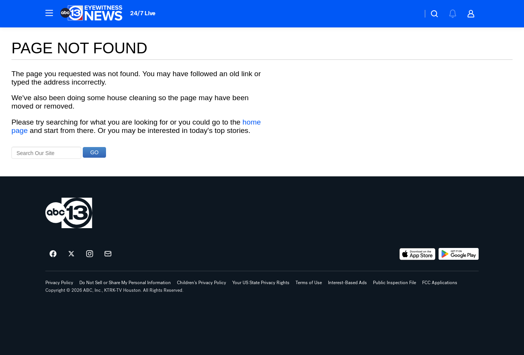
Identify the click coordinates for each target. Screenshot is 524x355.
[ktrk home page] (68, 213)
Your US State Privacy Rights (260, 282)
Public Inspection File (394, 282)
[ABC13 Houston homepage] (91, 13)
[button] (49, 13)
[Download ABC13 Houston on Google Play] (459, 254)
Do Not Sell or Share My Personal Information (125, 282)
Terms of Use (309, 282)
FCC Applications (439, 282)
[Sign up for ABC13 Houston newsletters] (108, 254)
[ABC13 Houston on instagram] (89, 254)
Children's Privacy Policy (201, 282)
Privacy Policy (59, 282)
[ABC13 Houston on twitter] (71, 254)
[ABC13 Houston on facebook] (53, 254)
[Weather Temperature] (411, 13)
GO (94, 152)
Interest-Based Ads (347, 282)
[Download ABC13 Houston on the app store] (417, 254)
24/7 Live (143, 13)
